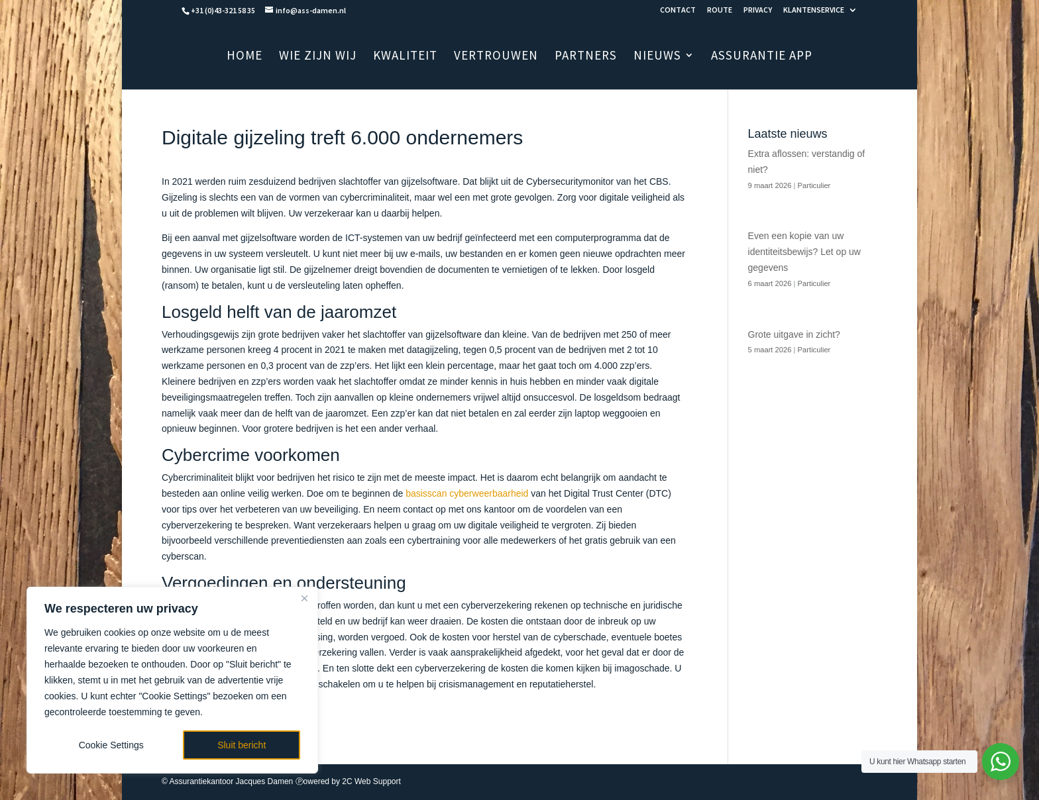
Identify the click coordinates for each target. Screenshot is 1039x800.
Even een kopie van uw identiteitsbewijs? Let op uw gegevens (804, 251)
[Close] (304, 598)
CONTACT (678, 10)
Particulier (814, 185)
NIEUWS (657, 56)
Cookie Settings (111, 745)
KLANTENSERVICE (813, 10)
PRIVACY (757, 10)
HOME (244, 56)
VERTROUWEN (496, 56)
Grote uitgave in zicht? (794, 334)
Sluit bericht (241, 745)
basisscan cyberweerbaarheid (467, 493)
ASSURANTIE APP (761, 56)
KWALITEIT (405, 56)
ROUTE (719, 10)
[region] (172, 680)
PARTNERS (586, 56)
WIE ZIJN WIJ (317, 56)
